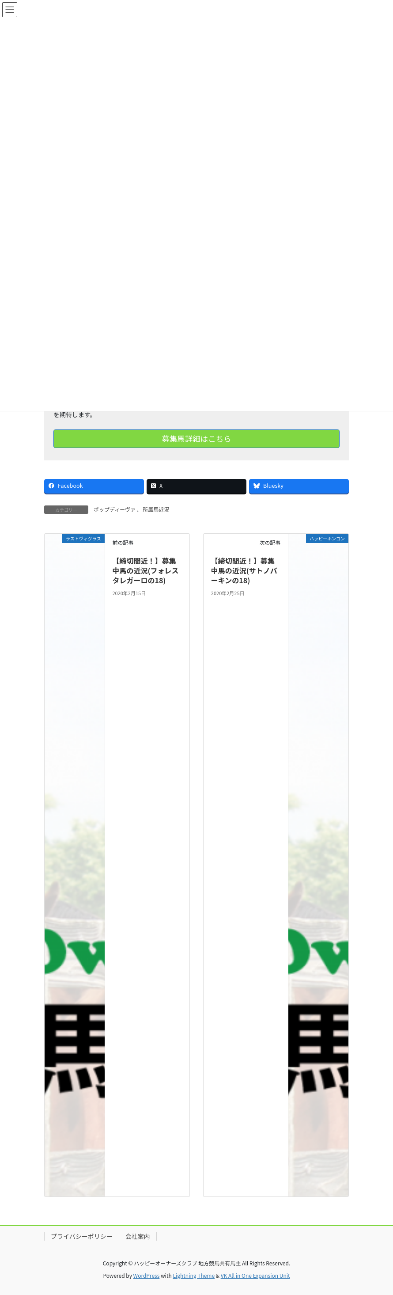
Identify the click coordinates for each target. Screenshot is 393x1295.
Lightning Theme (194, 1275)
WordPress (146, 1275)
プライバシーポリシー (82, 1236)
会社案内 (137, 1236)
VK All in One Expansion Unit (255, 1275)
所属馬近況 (156, 509)
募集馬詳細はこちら (196, 438)
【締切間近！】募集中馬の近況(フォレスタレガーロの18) (145, 570)
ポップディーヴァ (115, 509)
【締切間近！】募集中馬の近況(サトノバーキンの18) (244, 570)
